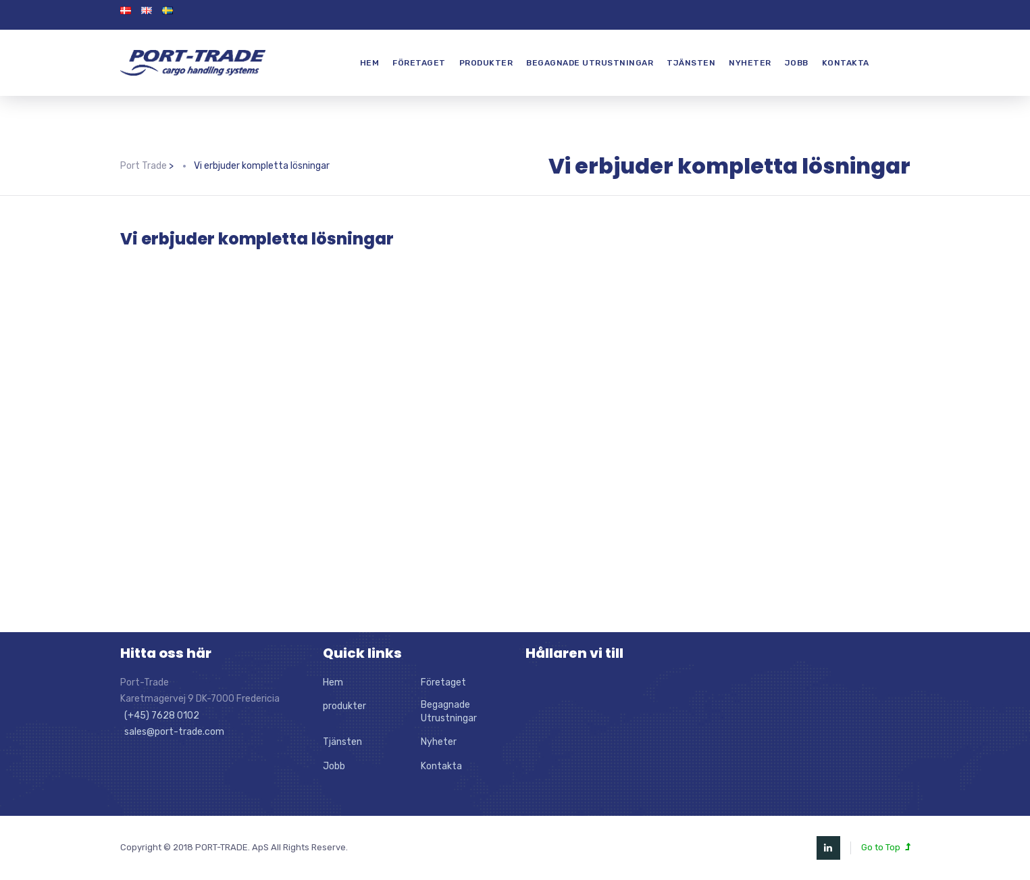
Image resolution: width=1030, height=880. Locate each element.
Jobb (796, 63)
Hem (370, 63)
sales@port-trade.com (172, 731)
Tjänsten (691, 63)
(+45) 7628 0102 (159, 715)
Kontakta (845, 63)
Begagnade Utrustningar (589, 63)
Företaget (419, 63)
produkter (486, 63)
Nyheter (750, 63)
